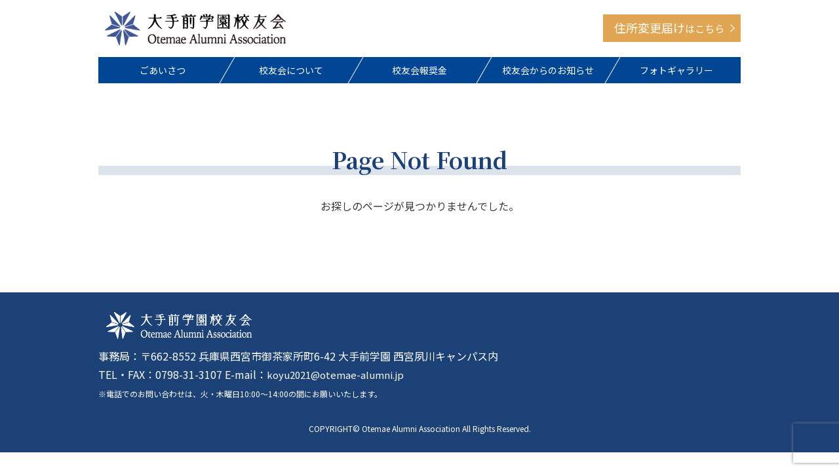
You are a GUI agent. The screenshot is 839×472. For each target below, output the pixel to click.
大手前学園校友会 (195, 30)
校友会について (291, 72)
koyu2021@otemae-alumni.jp (340, 379)
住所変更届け (669, 29)
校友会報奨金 (419, 72)
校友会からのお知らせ (548, 72)
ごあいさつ (162, 72)
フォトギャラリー (676, 72)
